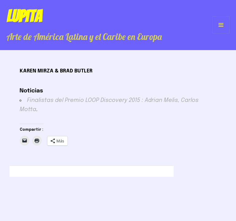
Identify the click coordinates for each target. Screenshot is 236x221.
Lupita (24, 16)
